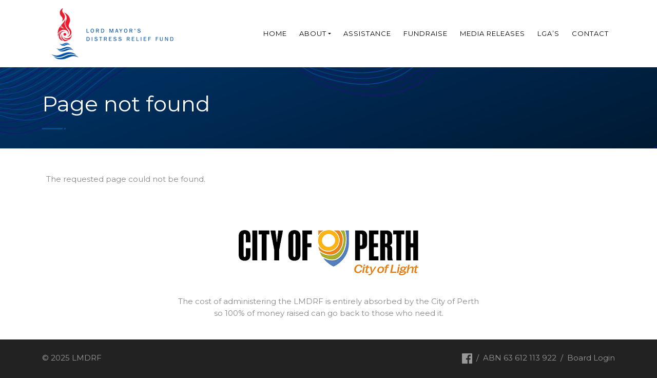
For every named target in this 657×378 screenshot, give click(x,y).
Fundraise (425, 33)
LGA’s (548, 33)
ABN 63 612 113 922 (519, 358)
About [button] (312, 33)
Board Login (591, 358)
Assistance (367, 33)
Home (275, 33)
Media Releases (492, 33)
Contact (590, 33)
